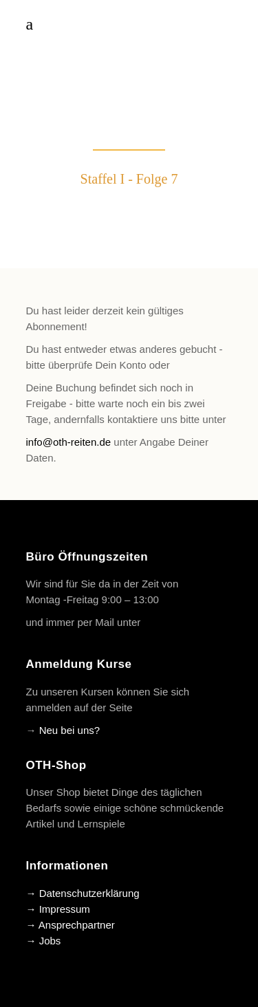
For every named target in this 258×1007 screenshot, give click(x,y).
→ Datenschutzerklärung (83, 893)
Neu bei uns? (69, 730)
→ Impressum (58, 909)
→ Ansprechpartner (70, 925)
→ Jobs (43, 940)
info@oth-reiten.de (68, 442)
